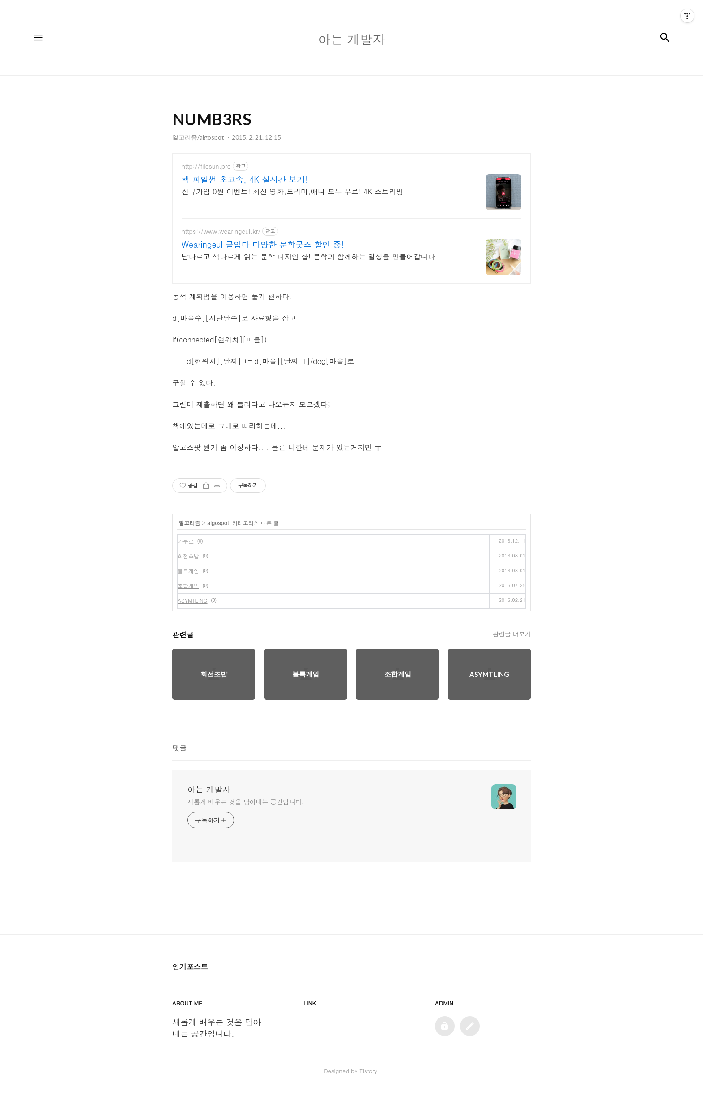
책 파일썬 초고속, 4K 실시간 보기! (245, 179)
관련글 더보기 (512, 633)
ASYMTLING (193, 600)
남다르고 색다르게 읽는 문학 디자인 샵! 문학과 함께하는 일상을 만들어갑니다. (310, 256)
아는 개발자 (208, 789)
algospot (218, 523)
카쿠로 (186, 541)
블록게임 (188, 571)
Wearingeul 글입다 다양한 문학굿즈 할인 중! (263, 244)
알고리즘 (189, 523)
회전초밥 (188, 556)
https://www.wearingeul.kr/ (221, 231)
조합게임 (188, 585)
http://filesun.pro (206, 166)
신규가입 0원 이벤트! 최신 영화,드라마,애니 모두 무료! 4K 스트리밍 (293, 191)
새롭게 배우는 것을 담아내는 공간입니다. (245, 801)
